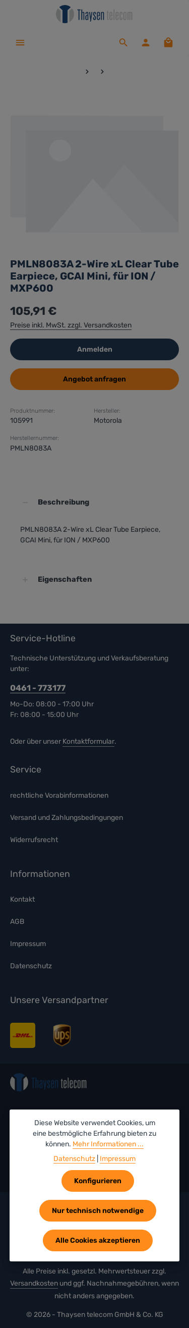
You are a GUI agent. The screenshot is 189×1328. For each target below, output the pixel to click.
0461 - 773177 (38, 688)
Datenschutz (31, 966)
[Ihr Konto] (146, 42)
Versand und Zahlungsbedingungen (66, 817)
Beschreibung (63, 502)
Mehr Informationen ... (108, 1144)
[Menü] (20, 42)
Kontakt (22, 900)
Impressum (28, 944)
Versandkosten (34, 1283)
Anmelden (94, 349)
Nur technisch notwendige (98, 1210)
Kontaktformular (88, 741)
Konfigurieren (97, 1181)
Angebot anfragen (94, 379)
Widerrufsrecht (34, 840)
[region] (94, 172)
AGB (17, 922)
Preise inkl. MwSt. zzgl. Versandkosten (71, 325)
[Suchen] (123, 42)
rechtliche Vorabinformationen (59, 795)
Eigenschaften (65, 579)
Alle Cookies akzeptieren (97, 1240)
